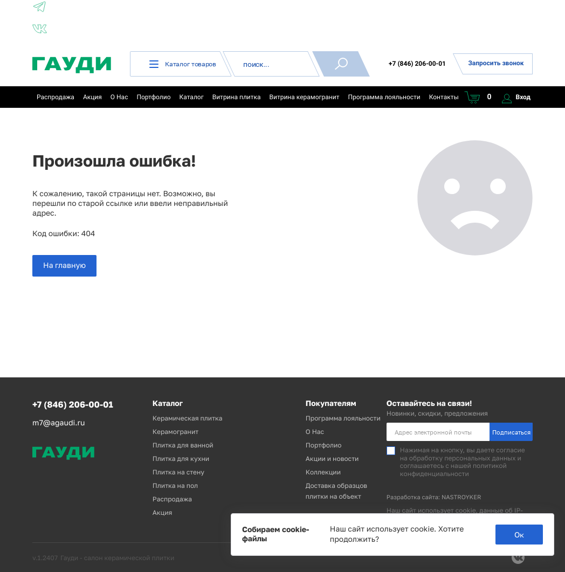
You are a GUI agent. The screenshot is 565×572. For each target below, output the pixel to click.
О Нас (119, 97)
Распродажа (55, 97)
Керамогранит (175, 432)
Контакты (444, 97)
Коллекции (323, 472)
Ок (519, 534)
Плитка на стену (178, 472)
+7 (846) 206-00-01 (417, 63)
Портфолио (153, 97)
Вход (516, 97)
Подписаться (511, 432)
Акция (92, 97)
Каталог (192, 97)
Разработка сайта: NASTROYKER (434, 497)
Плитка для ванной (183, 445)
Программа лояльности (384, 97)
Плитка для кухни (181, 458)
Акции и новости (332, 458)
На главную (64, 265)
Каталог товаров (182, 64)
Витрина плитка (236, 97)
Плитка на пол (175, 485)
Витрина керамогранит (305, 97)
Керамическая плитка (188, 418)
